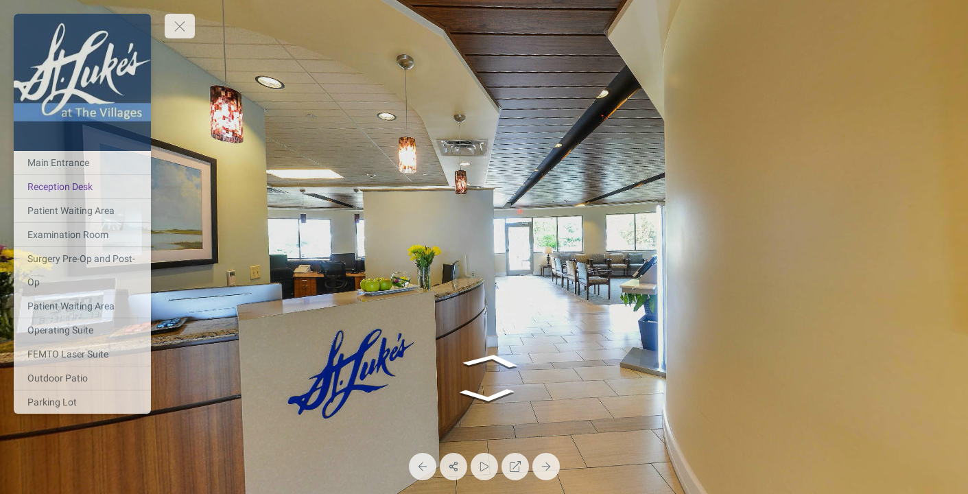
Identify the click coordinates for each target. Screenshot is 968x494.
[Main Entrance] (82, 162)
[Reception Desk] (82, 186)
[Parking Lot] (82, 402)
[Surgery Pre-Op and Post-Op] (82, 270)
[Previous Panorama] (422, 466)
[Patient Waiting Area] (82, 210)
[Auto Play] (484, 466)
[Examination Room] (82, 234)
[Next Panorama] (546, 466)
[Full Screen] (515, 466)
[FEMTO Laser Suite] (82, 354)
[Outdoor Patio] (82, 378)
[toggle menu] (180, 26)
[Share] (453, 466)
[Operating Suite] (82, 330)
